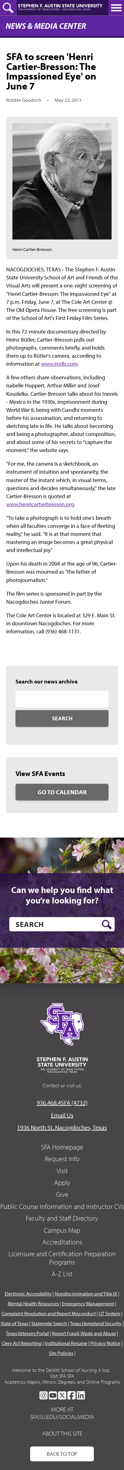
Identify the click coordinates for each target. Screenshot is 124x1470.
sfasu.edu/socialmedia (62, 1416)
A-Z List (62, 1274)
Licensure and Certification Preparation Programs (62, 1257)
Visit (62, 1170)
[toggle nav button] (116, 7)
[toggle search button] (8, 7)
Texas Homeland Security (96, 1323)
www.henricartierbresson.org (40, 504)
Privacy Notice (105, 1343)
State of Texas (14, 1323)
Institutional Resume (66, 1343)
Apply (62, 1182)
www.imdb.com (59, 363)
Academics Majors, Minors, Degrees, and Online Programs (62, 1382)
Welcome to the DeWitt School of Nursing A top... (62, 1370)
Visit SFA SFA (62, 1376)
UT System (109, 1313)
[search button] (107, 924)
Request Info (62, 1158)
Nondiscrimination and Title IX (86, 1294)
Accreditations (62, 1242)
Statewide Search (49, 1323)
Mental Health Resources (33, 1303)
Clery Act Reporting (22, 1343)
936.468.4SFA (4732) (62, 1102)
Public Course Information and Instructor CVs (62, 1206)
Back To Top (62, 1453)
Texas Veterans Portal (27, 1333)
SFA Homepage (62, 1147)
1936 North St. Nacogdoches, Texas (62, 1127)
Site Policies (61, 1353)
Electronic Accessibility (28, 1294)
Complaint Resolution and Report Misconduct (49, 1313)
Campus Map (62, 1230)
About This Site (62, 1433)
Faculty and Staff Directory (62, 1218)
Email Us (62, 1115)
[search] (62, 924)
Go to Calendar (62, 792)
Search (62, 718)
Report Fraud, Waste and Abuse (84, 1333)
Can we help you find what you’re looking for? (62, 895)
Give (62, 1194)
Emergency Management (88, 1303)
